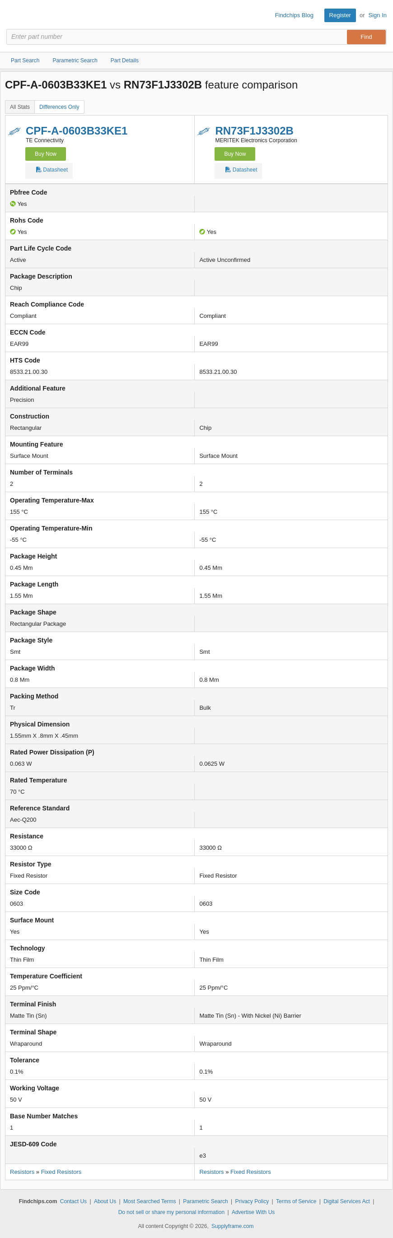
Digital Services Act (346, 1201)
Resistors (22, 1171)
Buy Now (45, 154)
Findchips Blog (294, 15)
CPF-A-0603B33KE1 (76, 131)
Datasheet (52, 171)
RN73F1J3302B (254, 131)
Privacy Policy (252, 1201)
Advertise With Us (253, 1212)
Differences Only (59, 107)
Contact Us (73, 1201)
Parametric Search (205, 1201)
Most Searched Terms (149, 1201)
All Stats (20, 107)
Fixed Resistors (61, 1171)
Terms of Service (296, 1201)
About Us (105, 1201)
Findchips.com (14, 15)
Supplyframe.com (232, 1226)
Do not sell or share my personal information (171, 1212)
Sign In (378, 15)
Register (340, 15)
